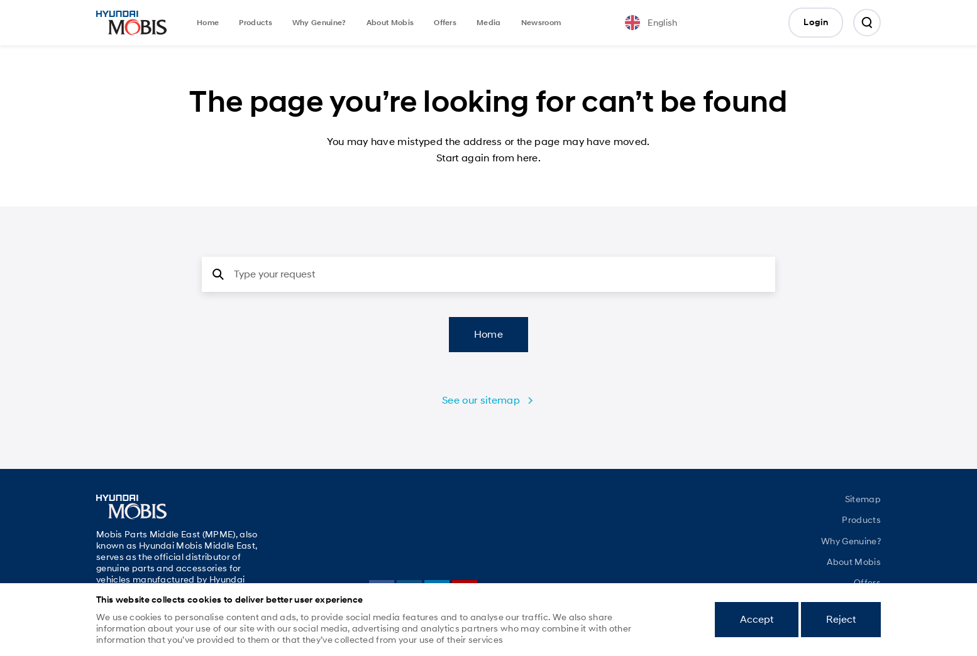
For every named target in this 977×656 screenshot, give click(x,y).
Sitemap (863, 499)
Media (489, 22)
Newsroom (541, 22)
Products (255, 22)
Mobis (131, 22)
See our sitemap (481, 400)
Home (208, 22)
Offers (445, 22)
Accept (756, 619)
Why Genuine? (319, 22)
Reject (841, 619)
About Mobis (390, 22)
